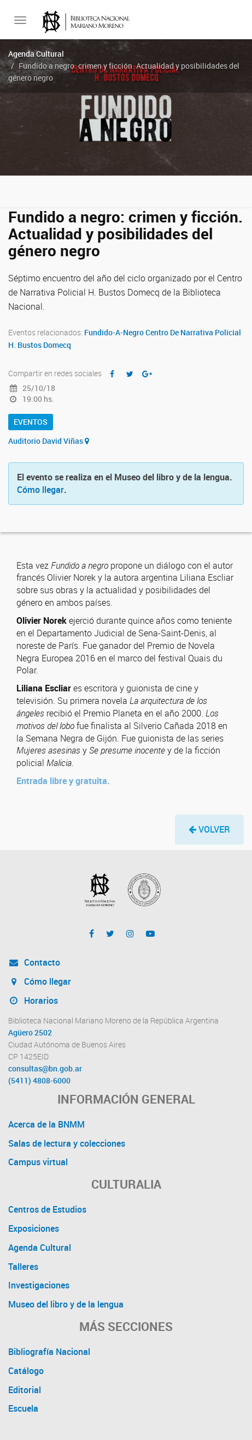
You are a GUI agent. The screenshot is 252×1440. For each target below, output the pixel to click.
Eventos (31, 422)
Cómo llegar (40, 490)
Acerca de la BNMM (46, 1124)
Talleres (23, 1267)
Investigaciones (38, 1285)
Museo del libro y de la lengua (66, 1304)
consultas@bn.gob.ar (45, 1069)
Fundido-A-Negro (114, 332)
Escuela (23, 1408)
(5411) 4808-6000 (39, 1081)
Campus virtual (38, 1162)
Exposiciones (33, 1228)
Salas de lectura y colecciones (66, 1143)
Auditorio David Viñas (48, 441)
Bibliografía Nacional (49, 1352)
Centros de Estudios (47, 1209)
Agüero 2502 (30, 1033)
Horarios (33, 1001)
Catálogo (26, 1371)
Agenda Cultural (36, 54)
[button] (209, 830)
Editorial (24, 1390)
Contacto (34, 962)
